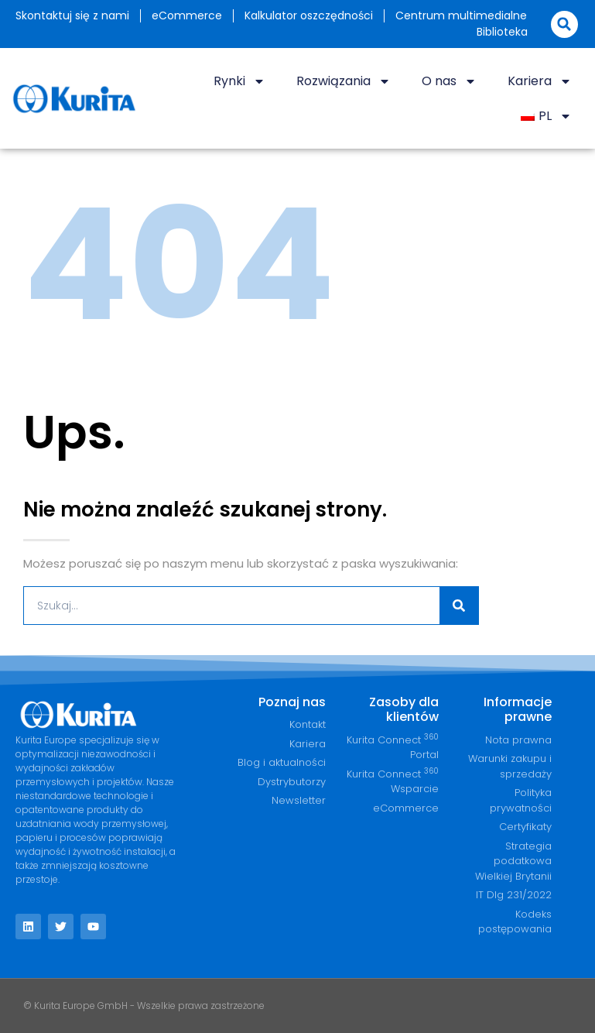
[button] (564, 24)
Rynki (239, 81)
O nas (449, 81)
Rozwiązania (343, 81)
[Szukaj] (458, 605)
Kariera (540, 81)
